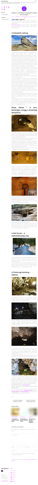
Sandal (13, 16)
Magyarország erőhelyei (16, 24)
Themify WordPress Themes (5, 481)
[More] (24, 19)
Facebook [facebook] (12, 470)
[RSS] (22, 19)
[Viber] (21, 19)
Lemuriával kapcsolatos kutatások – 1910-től (18, 401)
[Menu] (35, 1)
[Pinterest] (13, 19)
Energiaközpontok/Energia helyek (20, 16)
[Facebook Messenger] (14, 19)
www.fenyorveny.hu (26, 384)
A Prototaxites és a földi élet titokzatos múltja (24, 420)
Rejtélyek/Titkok (34, 16)
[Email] (18, 19)
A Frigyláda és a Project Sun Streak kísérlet (15, 420)
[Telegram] (15, 19)
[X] (16, 19)
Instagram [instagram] (13, 474)
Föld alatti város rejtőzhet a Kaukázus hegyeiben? (32, 421)
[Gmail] (19, 19)
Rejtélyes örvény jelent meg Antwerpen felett (30, 401)
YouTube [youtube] (12, 481)
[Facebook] (12, 19)
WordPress (5, 480)
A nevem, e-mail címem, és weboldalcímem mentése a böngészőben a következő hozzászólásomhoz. (23, 454)
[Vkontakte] (20, 19)
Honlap (14, 450)
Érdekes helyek (28, 16)
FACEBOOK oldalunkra (28, 390)
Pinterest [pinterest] (12, 472)
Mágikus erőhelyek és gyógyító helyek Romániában (24, 14)
